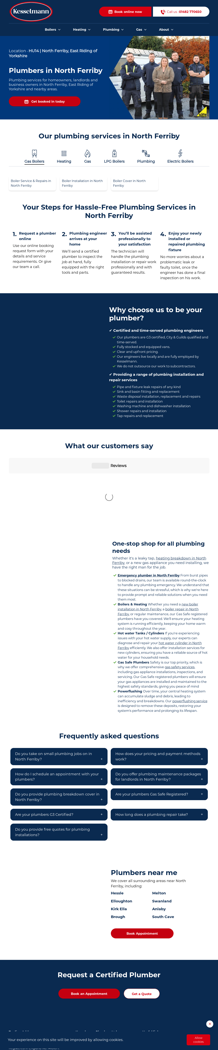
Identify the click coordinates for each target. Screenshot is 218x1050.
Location (17, 50)
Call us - (181, 11)
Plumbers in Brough (90, 992)
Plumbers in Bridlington (93, 986)
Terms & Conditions (156, 1005)
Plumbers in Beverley (91, 980)
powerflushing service (189, 636)
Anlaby (159, 844)
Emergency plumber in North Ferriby (149, 510)
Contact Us (150, 981)
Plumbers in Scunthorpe (93, 1010)
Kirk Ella (119, 844)
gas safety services (179, 602)
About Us (149, 993)
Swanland (162, 836)
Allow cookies (198, 1040)
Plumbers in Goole (89, 1004)
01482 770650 (33, 992)
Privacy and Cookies (157, 1011)
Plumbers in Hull (88, 974)
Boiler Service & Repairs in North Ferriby (31, 183)
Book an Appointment (89, 929)
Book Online (151, 975)
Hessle (117, 828)
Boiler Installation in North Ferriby (82, 183)
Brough (118, 852)
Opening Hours (153, 999)
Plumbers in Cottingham (94, 998)
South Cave (163, 852)
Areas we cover (153, 987)
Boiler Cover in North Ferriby (129, 183)
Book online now (125, 11)
